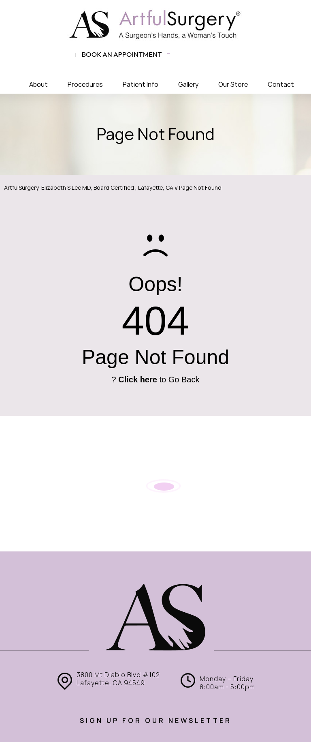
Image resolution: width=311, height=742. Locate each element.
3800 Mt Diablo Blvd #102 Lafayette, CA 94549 (118, 679)
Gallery (188, 84)
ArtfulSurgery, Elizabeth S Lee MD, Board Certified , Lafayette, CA (88, 187)
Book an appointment (122, 54)
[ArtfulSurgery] (155, 24)
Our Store (233, 84)
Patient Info (140, 84)
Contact (281, 84)
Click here (137, 379)
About (38, 84)
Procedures (85, 84)
